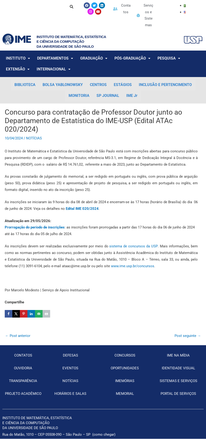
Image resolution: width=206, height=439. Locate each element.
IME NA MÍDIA (178, 355)
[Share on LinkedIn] (31, 314)
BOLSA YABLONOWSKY (63, 85)
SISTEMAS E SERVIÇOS (178, 381)
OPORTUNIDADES (125, 368)
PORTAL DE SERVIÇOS (178, 394)
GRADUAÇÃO (93, 58)
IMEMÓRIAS (124, 381)
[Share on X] (16, 314)
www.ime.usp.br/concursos (132, 266)
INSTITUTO (18, 58)
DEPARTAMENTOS (55, 58)
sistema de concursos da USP (133, 246)
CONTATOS (23, 355)
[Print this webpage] (46, 314)
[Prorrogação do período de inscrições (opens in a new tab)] (35, 227)
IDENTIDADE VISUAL (178, 368)
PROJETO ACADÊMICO (23, 394)
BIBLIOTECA (24, 85)
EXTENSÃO (18, 69)
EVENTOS (70, 368)
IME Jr (131, 96)
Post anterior (17, 336)
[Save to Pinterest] (23, 314)
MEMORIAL (125, 394)
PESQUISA (169, 58)
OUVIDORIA (23, 368)
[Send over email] (39, 314)
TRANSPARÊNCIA (23, 381)
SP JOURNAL (107, 96)
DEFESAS (70, 355)
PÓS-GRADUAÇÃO (132, 58)
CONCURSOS (124, 355)
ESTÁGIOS (123, 85)
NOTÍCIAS (34, 138)
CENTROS (98, 85)
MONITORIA (79, 96)
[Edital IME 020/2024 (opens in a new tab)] (82, 209)
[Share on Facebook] (8, 314)
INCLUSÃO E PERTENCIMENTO (165, 85)
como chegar (103, 435)
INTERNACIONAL (53, 69)
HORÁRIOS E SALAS (70, 394)
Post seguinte (188, 336)
